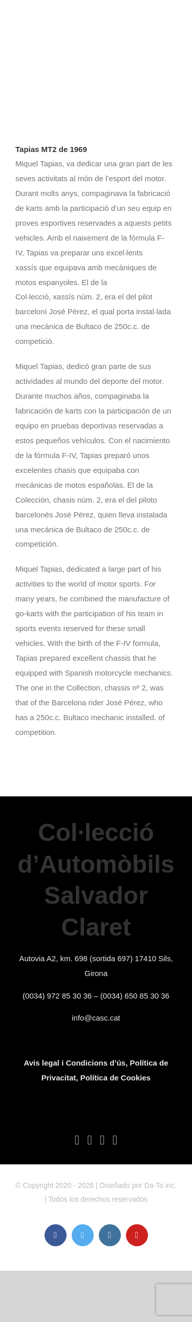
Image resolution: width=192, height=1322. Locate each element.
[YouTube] (115, 1140)
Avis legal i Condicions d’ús (74, 1062)
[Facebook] (77, 1140)
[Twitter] (89, 1140)
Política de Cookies (115, 1077)
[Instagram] (102, 1140)
